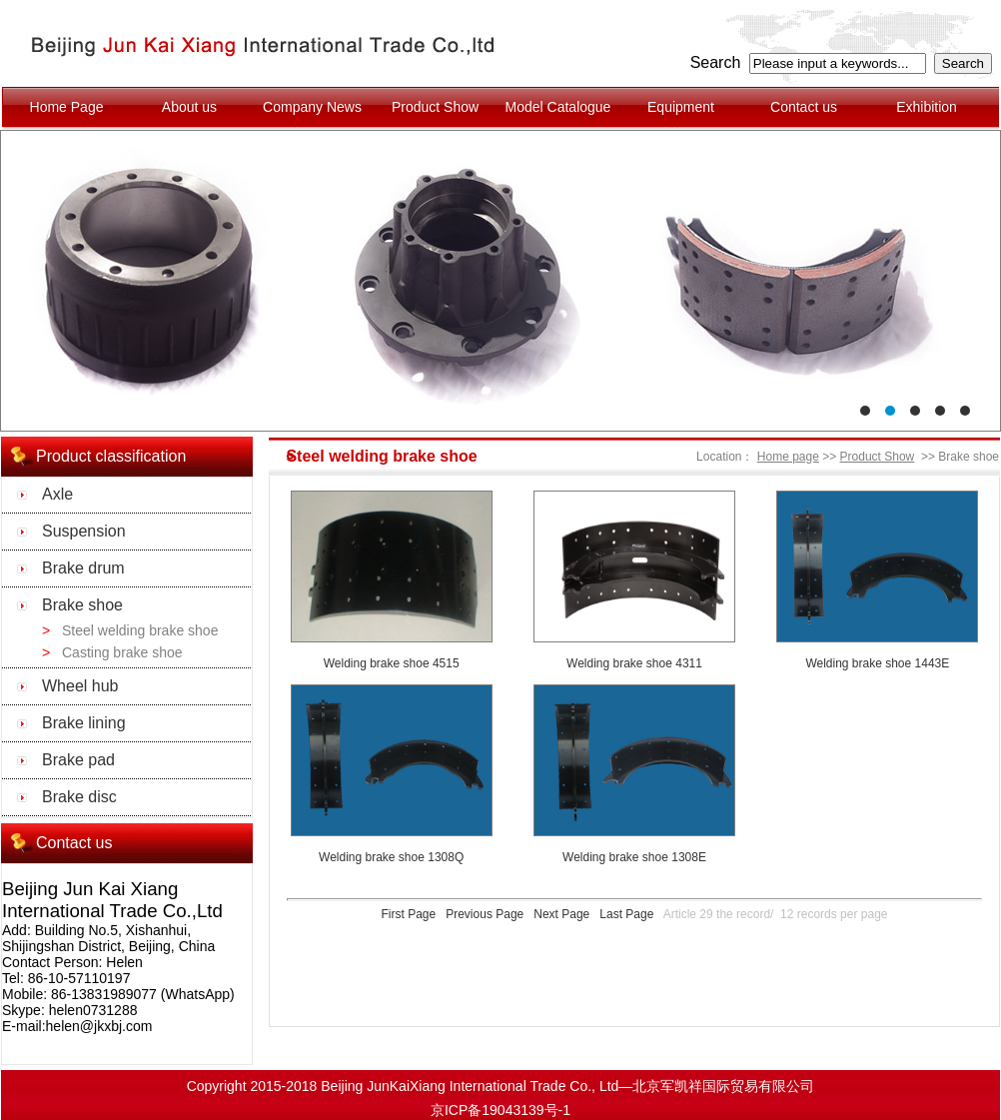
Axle (57, 494)
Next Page (561, 914)
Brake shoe (82, 604)
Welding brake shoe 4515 (392, 663)
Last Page (626, 914)
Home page (788, 457)
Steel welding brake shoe (140, 630)
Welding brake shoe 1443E (877, 663)
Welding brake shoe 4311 (634, 663)
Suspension (84, 531)
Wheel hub (80, 685)
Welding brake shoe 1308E (634, 857)
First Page (408, 914)
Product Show (877, 457)
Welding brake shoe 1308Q (391, 857)
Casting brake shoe (122, 652)
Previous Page (484, 914)
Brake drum (83, 568)
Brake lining (84, 722)
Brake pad (78, 759)
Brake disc (79, 796)
